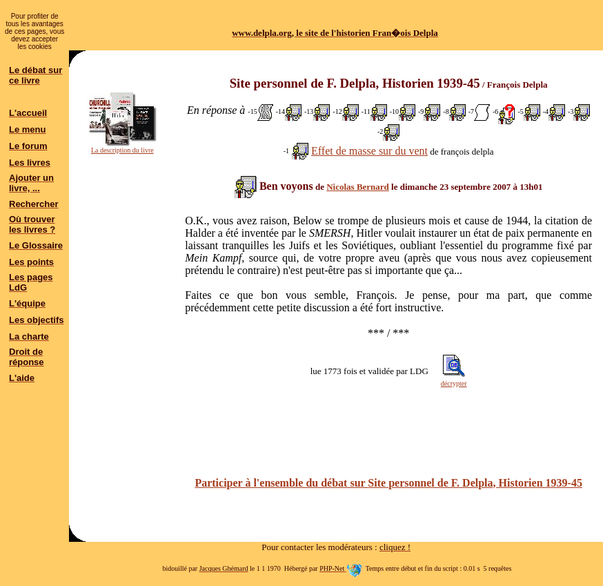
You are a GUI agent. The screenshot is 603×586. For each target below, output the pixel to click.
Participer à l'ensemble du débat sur (388, 483)
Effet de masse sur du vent (369, 151)
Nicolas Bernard (357, 187)
